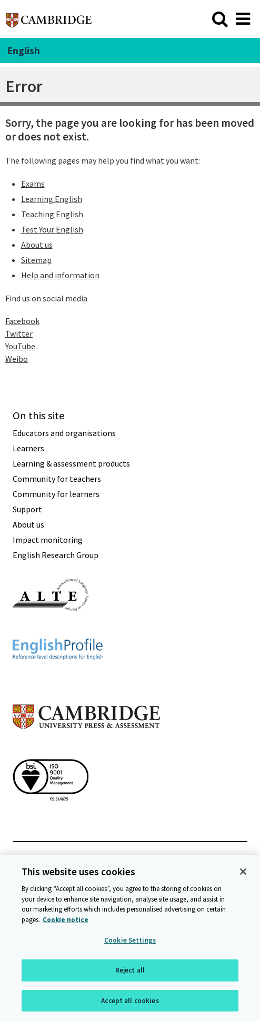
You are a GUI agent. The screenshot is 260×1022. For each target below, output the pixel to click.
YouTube (20, 346)
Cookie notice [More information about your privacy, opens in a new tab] (65, 920)
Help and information (60, 275)
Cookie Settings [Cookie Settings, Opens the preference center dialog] (130, 941)
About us (37, 244)
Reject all (130, 970)
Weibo (16, 358)
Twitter (19, 333)
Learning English (51, 199)
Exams (33, 183)
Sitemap (36, 260)
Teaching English (52, 214)
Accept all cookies (129, 1001)
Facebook (22, 321)
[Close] (243, 872)
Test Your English (52, 229)
